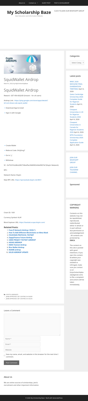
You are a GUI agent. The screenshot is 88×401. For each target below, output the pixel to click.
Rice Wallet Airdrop (16, 247)
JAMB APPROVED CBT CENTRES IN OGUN (19, 299)
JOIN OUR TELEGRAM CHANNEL (74, 169)
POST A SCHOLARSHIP (61, 3)
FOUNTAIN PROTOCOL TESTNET (21, 235)
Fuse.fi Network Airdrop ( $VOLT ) (22, 230)
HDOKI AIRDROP (15, 242)
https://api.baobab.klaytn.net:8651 (28, 180)
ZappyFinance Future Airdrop (20, 237)
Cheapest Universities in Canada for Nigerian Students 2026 (77, 127)
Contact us (34, 3)
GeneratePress (58, 398)
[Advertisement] (69, 30)
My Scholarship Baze (29, 12)
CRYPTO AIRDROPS (12, 294)
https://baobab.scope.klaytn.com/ (32, 222)
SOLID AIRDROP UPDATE (18, 252)
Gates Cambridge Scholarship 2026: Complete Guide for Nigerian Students (76, 99)
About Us (22, 3)
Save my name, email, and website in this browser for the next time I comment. (32, 355)
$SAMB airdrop (15, 250)
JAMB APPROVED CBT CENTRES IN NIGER (19, 296)
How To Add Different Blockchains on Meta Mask (28, 233)
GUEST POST (46, 3)
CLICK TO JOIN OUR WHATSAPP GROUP (69, 11)
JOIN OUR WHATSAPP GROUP (74, 160)
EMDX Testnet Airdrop (18, 245)
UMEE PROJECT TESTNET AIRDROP (22, 240)
